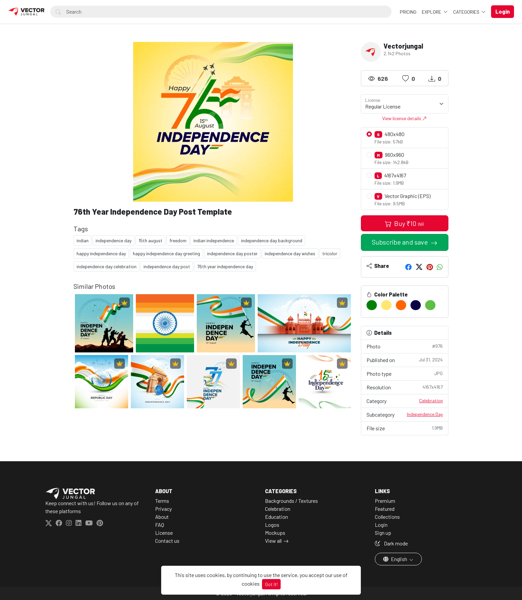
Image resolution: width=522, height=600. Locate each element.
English (395, 559)
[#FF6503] (401, 305)
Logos (272, 524)
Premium (385, 501)
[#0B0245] (415, 305)
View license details (404, 118)
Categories (466, 12)
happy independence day (101, 253)
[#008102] (372, 305)
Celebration (431, 400)
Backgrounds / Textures (291, 501)
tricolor (329, 253)
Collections (387, 516)
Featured (384, 508)
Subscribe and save (400, 242)
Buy (404, 223)
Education (276, 516)
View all (273, 540)
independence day (113, 240)
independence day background (271, 240)
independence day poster (232, 253)
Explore (432, 12)
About (162, 516)
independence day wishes (290, 253)
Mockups (275, 532)
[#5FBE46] (430, 305)
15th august (150, 240)
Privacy (163, 508)
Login (381, 524)
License (164, 532)
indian (83, 240)
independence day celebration (106, 266)
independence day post (166, 266)
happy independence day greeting (166, 253)
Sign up (383, 532)
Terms (162, 501)
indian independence (213, 240)
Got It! (271, 584)
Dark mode (391, 543)
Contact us (167, 540)
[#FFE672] (386, 305)
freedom (177, 240)
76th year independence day (225, 266)
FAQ (159, 524)
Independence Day (425, 414)
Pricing (408, 12)
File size (405, 427)
